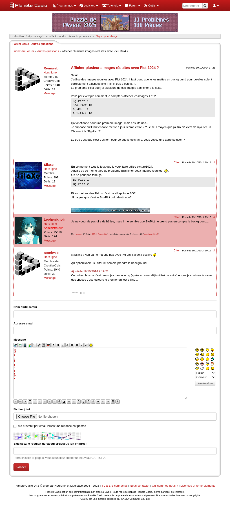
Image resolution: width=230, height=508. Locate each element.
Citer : (178, 162)
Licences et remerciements (197, 485)
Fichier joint (21, 409)
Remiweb (51, 68)
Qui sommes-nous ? (165, 485)
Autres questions (48, 51)
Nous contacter (139, 485)
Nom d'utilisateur (25, 307)
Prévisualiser (205, 383)
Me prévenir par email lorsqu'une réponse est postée (52, 426)
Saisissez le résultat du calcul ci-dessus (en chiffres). (50, 443)
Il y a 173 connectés (115, 485)
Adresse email (23, 323)
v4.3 (36, 485)
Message (49, 93)
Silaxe (48, 164)
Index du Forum (23, 51)
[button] (64, 5)
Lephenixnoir (54, 219)
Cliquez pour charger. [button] (107, 36)
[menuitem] (64, 5)
